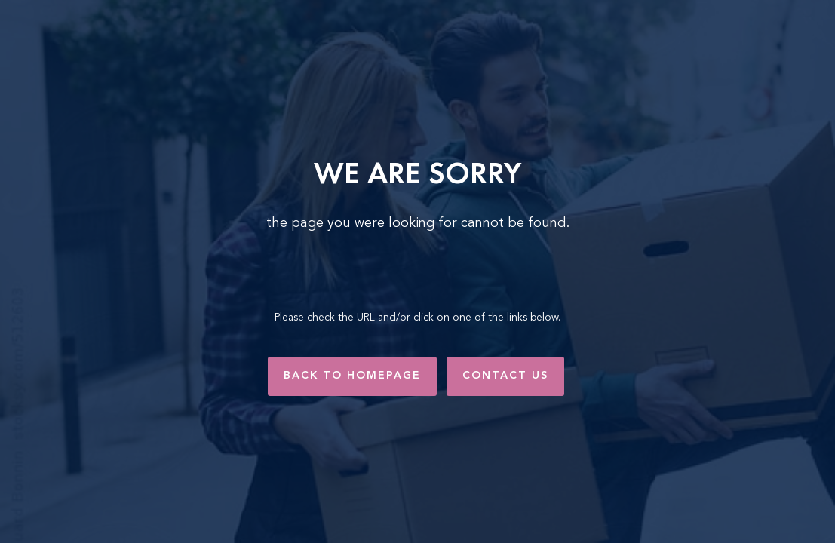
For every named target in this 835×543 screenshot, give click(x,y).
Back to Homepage (352, 375)
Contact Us (505, 375)
